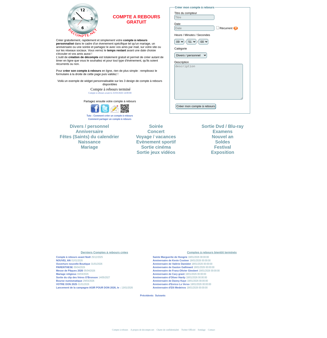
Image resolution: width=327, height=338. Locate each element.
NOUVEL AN (63, 267)
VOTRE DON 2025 (66, 291)
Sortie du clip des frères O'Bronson (77, 284)
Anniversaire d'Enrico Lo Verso (171, 291)
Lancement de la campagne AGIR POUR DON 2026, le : (88, 294)
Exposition (222, 159)
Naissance (89, 148)
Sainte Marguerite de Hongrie (170, 263)
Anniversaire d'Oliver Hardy (169, 284)
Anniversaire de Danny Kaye (170, 287)
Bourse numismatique (69, 287)
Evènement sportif (156, 148)
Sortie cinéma (156, 153)
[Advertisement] (163, 175)
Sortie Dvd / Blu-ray (222, 133)
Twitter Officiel (188, 336)
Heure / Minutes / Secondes (192, 35)
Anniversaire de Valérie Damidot (172, 270)
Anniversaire (89, 138)
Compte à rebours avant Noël (73, 263)
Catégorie (180, 48)
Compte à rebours (120, 336)
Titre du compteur (185, 13)
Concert (156, 138)
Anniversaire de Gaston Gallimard (173, 274)
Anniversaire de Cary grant (169, 280)
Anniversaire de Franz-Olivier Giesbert (175, 277)
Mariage (89, 153)
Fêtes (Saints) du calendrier (89, 143)
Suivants (160, 302)
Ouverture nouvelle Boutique (73, 270)
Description (181, 62)
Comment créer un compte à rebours (113, 115)
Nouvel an (222, 143)
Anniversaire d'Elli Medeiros (169, 294)
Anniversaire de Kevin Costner (171, 267)
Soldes (222, 148)
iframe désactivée (110, 92)
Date (177, 24)
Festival (222, 153)
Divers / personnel (89, 133)
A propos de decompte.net (142, 336)
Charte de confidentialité (167, 336)
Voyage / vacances (156, 143)
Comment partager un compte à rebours (109, 119)
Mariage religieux (66, 280)
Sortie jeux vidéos (156, 159)
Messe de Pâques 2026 (69, 277)
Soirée (156, 133)
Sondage (201, 336)
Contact (211, 336)
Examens (222, 138)
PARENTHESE (64, 274)
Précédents (146, 302)
